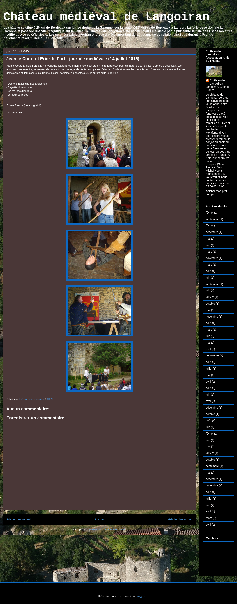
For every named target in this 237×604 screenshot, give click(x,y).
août (208, 271)
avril (208, 349)
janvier (210, 297)
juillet (209, 368)
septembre (212, 219)
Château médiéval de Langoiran (106, 17)
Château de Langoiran (217, 82)
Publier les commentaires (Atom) (107, 529)
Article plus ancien (180, 519)
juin (208, 245)
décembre (212, 232)
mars (209, 251)
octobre (210, 303)
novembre (212, 258)
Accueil (99, 519)
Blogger (140, 596)
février (209, 212)
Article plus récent (18, 519)
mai (208, 238)
